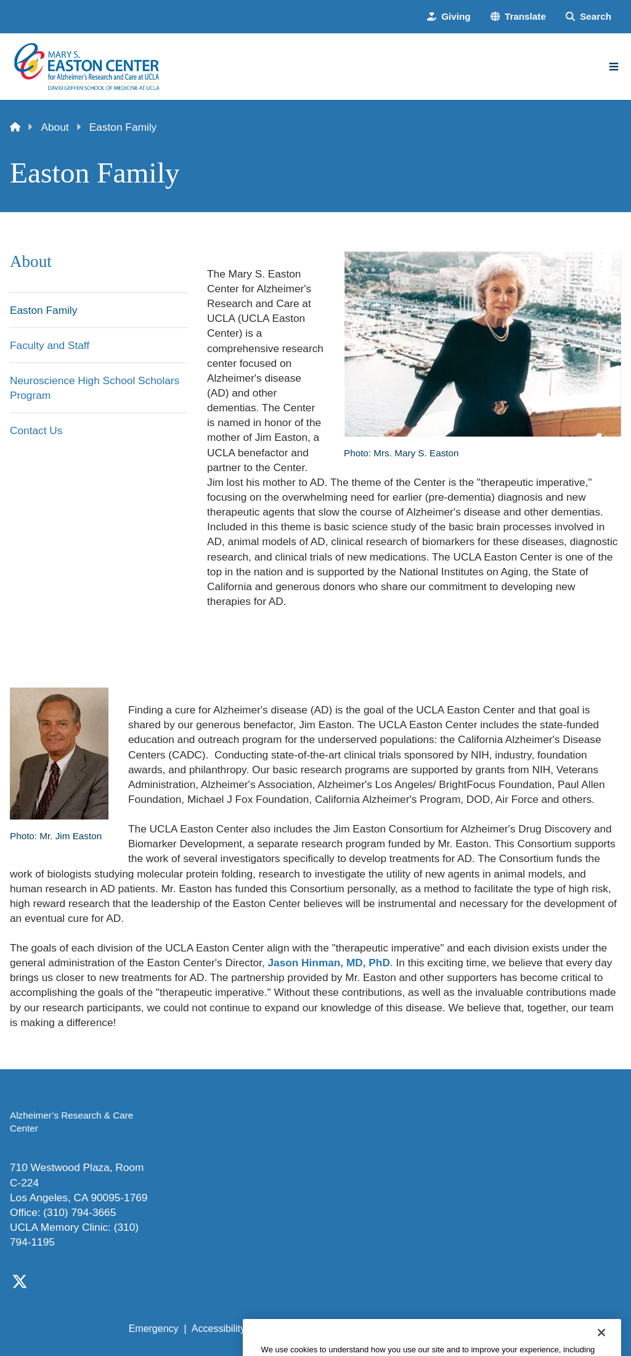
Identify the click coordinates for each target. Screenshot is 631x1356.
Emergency (154, 1328)
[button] (518, 16)
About (55, 127)
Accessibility (218, 1328)
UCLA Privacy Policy (303, 1328)
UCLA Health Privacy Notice (422, 1328)
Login (509, 1328)
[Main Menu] (613, 66)
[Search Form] (588, 16)
